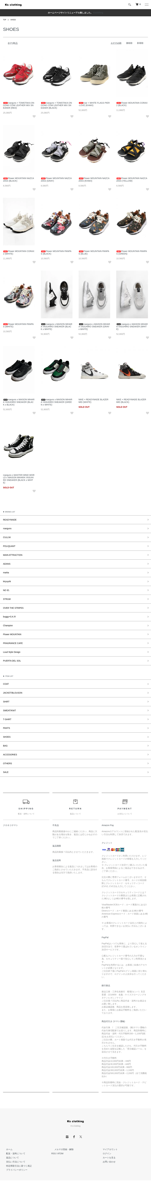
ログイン (104, 1138)
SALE (5, 757)
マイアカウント (107, 1134)
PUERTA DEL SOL (10, 652)
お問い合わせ (106, 1146)
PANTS (6, 716)
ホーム (6, 1134)
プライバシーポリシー (13, 1154)
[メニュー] (146, 4)
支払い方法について (12, 1146)
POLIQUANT (8, 544)
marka (5, 569)
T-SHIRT (6, 707)
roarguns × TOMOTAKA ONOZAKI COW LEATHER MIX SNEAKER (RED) (18, 105)
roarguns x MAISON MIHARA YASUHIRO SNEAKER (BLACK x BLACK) (18, 402)
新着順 (140, 43)
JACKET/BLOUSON (10, 682)
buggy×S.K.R (8, 610)
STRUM (6, 594)
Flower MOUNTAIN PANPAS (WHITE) (18, 325)
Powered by (75, 1176)
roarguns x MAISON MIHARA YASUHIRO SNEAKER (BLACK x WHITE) (56, 327)
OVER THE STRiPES (11, 602)
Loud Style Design (10, 643)
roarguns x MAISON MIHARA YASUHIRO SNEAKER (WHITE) (132, 327)
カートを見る (106, 1142)
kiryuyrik (6, 577)
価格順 (129, 43)
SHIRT (5, 691)
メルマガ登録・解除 (61, 1134)
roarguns (6, 528)
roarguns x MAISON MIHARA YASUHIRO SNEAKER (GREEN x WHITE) (56, 402)
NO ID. (5, 585)
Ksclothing (98, 12)
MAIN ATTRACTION (10, 552)
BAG (5, 732)
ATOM (60, 1138)
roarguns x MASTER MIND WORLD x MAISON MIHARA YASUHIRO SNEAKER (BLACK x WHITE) (18, 479)
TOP (5, 20)
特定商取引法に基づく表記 (16, 1150)
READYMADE (8, 519)
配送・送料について (12, 1138)
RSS (53, 1138)
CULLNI (6, 536)
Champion (7, 619)
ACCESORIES (8, 740)
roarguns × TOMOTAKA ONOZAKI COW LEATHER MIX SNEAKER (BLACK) (56, 105)
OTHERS (6, 749)
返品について (9, 1142)
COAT (5, 674)
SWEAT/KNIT (8, 699)
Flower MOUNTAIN (10, 627)
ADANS (6, 561)
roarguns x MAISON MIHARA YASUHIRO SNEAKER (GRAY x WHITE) (94, 327)
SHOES (14, 20)
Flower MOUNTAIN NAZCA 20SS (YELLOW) (131, 179)
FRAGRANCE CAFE (10, 635)
